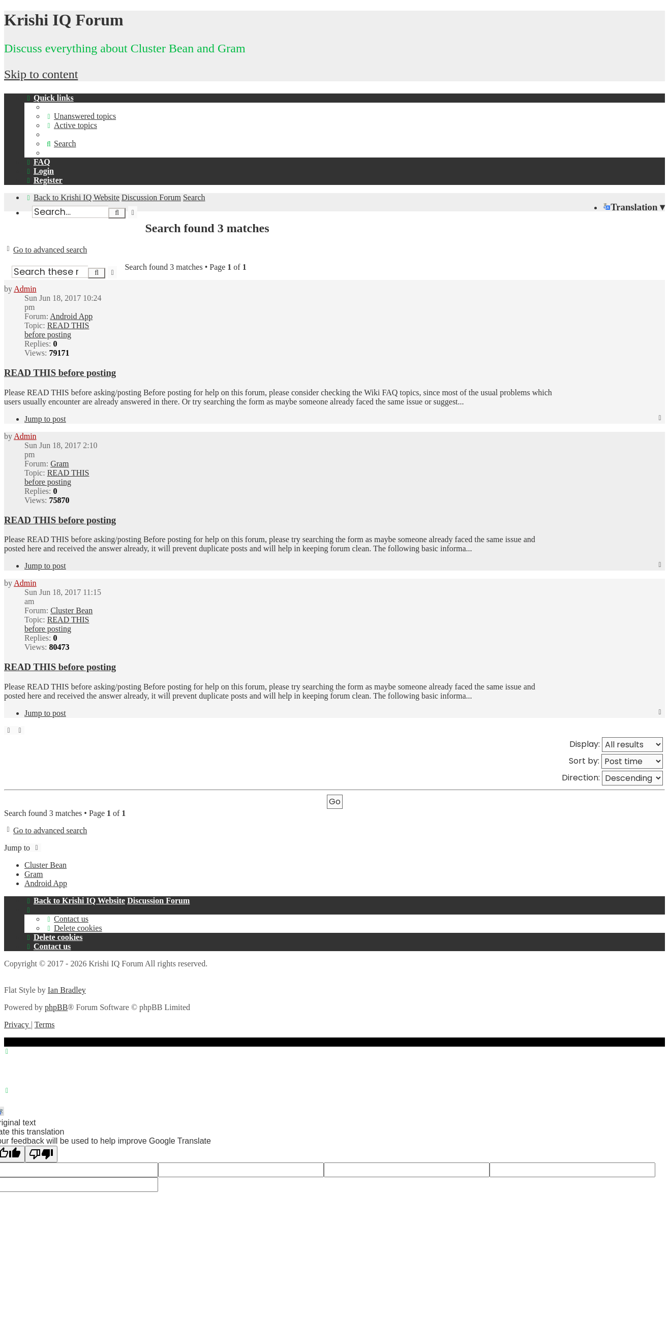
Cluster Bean (71, 610)
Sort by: (616, 761)
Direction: (612, 778)
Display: (616, 744)
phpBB (56, 1007)
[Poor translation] (41, 1154)
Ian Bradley (67, 990)
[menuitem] (80, 116)
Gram (59, 463)
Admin (25, 289)
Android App (71, 316)
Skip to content (41, 74)
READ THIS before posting (56, 330)
